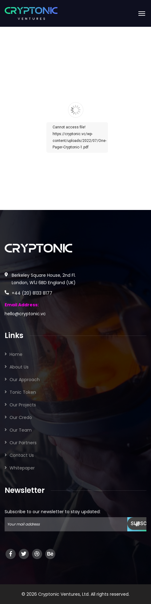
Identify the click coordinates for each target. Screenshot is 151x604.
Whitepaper (22, 468)
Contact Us (22, 455)
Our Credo (21, 417)
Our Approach (25, 379)
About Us (19, 367)
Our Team (21, 430)
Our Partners (23, 443)
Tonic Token (23, 392)
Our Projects (23, 405)
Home (16, 354)
